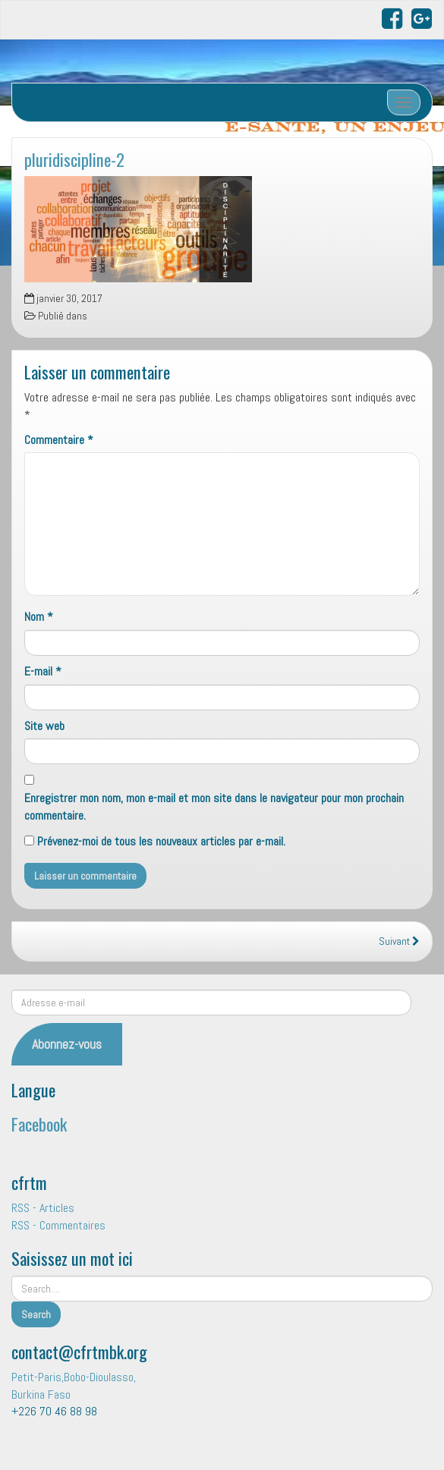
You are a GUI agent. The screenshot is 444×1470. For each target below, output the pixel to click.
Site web (44, 726)
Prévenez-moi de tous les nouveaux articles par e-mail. (161, 841)
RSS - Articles (42, 1208)
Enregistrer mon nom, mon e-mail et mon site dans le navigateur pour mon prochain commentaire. (214, 806)
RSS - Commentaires (58, 1225)
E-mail (42, 671)
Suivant (399, 941)
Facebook (39, 1123)
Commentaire (58, 440)
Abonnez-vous (67, 1044)
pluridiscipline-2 (74, 159)
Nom (38, 617)
